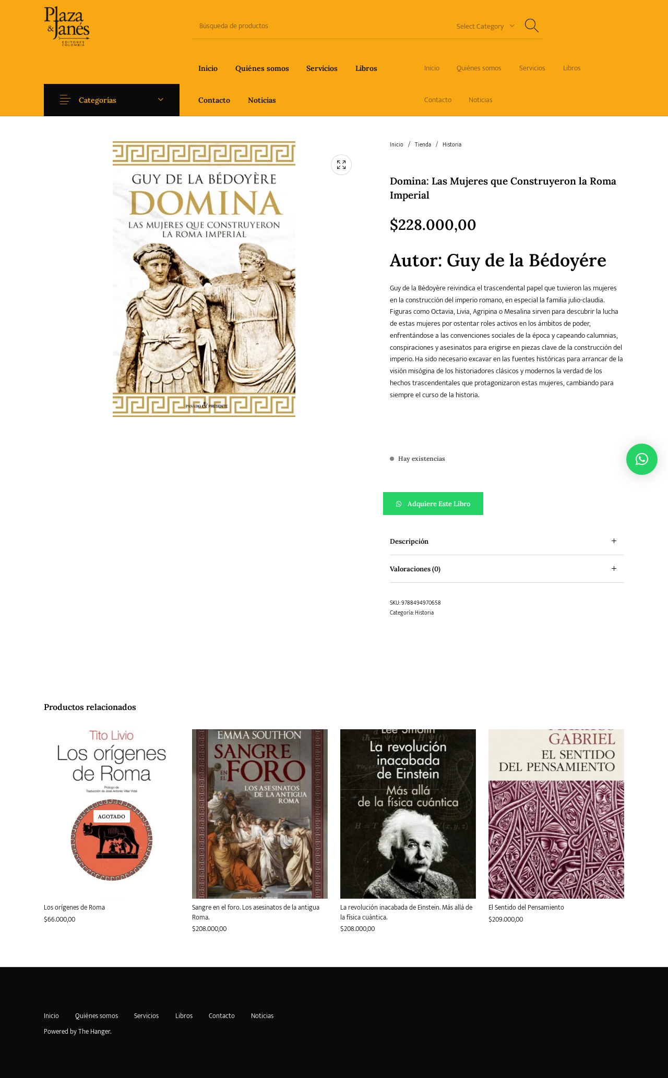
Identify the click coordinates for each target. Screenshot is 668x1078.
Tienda (423, 145)
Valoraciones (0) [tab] (415, 569)
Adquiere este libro (439, 503)
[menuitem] (207, 68)
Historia (452, 145)
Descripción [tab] (409, 541)
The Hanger (94, 1031)
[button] (507, 503)
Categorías (100, 100)
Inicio (396, 145)
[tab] (507, 541)
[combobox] (482, 26)
